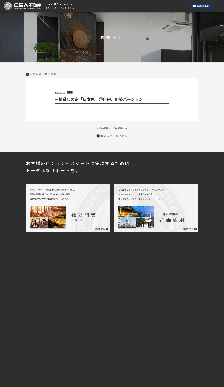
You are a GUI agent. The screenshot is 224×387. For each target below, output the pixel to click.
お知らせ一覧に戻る (41, 74)
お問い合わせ (201, 6)
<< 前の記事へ (103, 128)
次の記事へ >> (120, 128)
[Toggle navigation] (218, 6)
